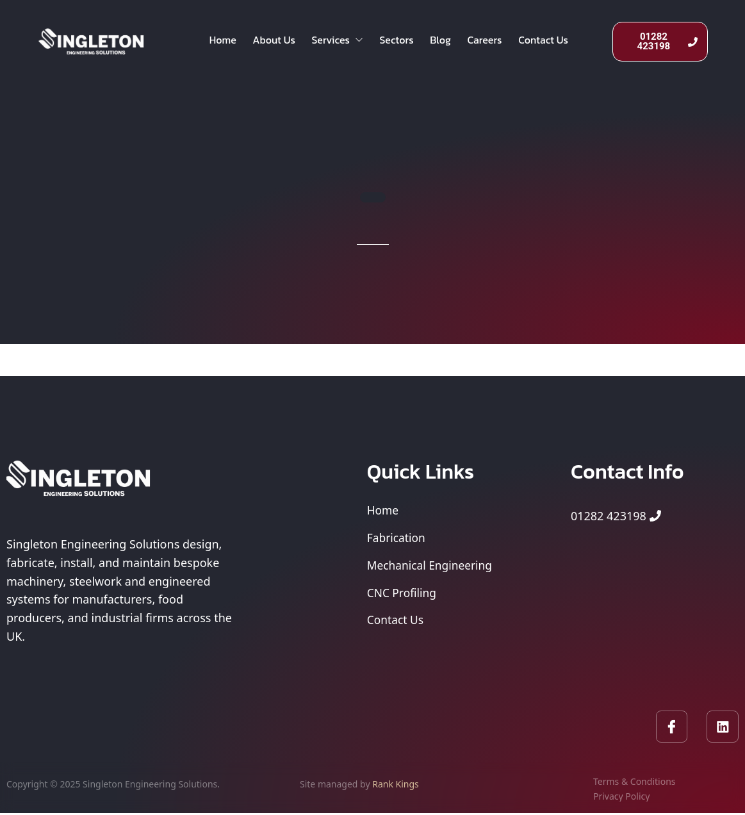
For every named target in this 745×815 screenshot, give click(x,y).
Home (224, 41)
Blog (453, 41)
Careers (500, 41)
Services (344, 41)
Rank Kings (395, 785)
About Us (278, 41)
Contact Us (562, 41)
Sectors (406, 41)
